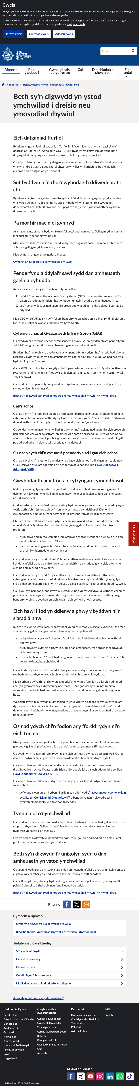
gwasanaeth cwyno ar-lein (109, 792)
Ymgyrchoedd (11, 1041)
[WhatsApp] (120, 1076)
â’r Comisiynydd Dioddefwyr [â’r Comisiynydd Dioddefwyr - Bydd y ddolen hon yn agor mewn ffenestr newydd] (50, 797)
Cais (39, 1049)
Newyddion (9, 1037)
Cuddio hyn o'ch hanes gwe (69, 975)
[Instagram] (100, 1076)
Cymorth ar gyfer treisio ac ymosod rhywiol (69, 923)
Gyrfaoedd (9, 1032)
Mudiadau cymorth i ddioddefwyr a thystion (69, 983)
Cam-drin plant (69, 967)
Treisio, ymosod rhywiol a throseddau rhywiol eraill (51, 85)
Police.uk (76, 1027)
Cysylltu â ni (10, 1015)
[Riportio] (11, 70)
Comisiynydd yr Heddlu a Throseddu (85, 1021)
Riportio (13, 85)
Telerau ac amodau (13, 1050)
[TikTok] (130, 1076)
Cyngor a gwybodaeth (49, 1019)
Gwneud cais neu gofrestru (52, 1045)
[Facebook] (71, 1076)
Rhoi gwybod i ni (46, 1040)
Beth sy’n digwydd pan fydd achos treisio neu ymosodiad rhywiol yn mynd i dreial (65, 395)
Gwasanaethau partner (83, 1015)
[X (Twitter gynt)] (81, 1076)
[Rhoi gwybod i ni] (32, 73)
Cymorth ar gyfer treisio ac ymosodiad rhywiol (42, 261)
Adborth (42, 1053)
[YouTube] (90, 1076)
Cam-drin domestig (69, 959)
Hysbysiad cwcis (76, 24)
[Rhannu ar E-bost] (86, 904)
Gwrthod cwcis (39, 34)
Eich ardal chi (10, 1024)
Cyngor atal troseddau (49, 1023)
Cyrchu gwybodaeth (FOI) (51, 1032)
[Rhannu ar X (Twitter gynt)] (77, 904)
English (109, 1015)
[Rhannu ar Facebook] (67, 904)
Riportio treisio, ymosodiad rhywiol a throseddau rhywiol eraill (69, 932)
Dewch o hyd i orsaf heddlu (18, 1019)
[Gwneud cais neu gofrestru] (59, 71)
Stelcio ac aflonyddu (69, 951)
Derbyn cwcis (13, 34)
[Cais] (81, 70)
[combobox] (118, 51)
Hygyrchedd (10, 1058)
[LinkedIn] (110, 1076)
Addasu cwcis (64, 34)
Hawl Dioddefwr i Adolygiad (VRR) (35, 773)
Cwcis (6, 1054)
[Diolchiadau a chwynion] (103, 71)
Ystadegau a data (46, 1027)
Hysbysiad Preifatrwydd (16, 1045)
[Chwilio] (133, 51)
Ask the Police (79, 1031)
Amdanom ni (10, 1028)
